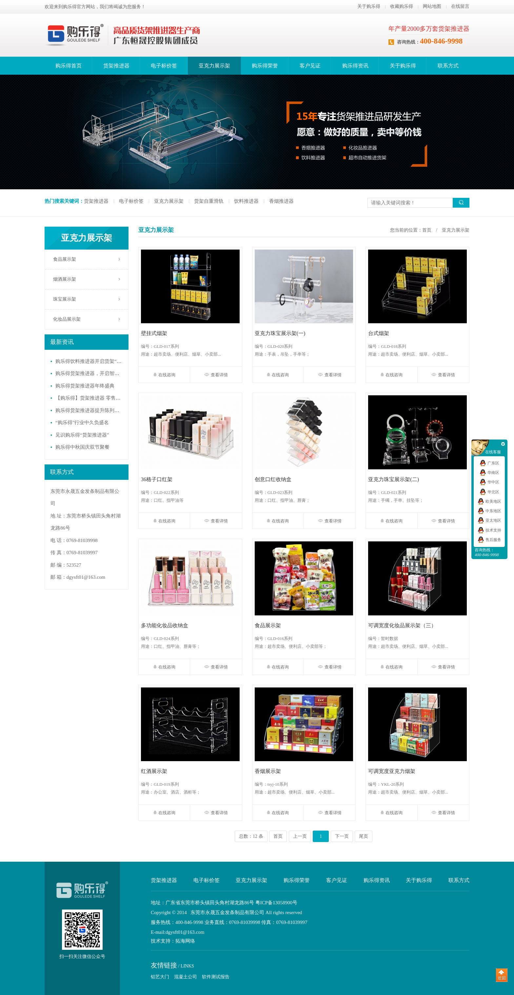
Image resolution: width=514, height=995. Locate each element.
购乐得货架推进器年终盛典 (84, 385)
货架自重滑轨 (209, 201)
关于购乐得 (368, 6)
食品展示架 (64, 259)
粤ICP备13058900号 (276, 902)
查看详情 (216, 374)
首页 (426, 230)
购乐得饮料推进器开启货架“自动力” (94, 361)
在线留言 (460, 6)
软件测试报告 (215, 976)
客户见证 (310, 65)
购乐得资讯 (355, 65)
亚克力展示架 (214, 65)
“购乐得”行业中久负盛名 (82, 422)
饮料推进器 (246, 201)
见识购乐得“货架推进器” (82, 435)
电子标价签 (164, 65)
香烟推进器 (281, 201)
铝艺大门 (160, 976)
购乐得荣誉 (265, 65)
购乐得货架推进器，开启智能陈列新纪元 (99, 373)
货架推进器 (116, 65)
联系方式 (448, 65)
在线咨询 (164, 374)
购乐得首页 (68, 65)
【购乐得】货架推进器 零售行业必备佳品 (100, 398)
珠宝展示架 (64, 299)
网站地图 (432, 6)
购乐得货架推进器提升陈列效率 (89, 410)
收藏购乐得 (401, 6)
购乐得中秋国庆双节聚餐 (82, 447)
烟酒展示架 (64, 279)
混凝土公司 (185, 976)
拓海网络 (185, 941)
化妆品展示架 (67, 319)
